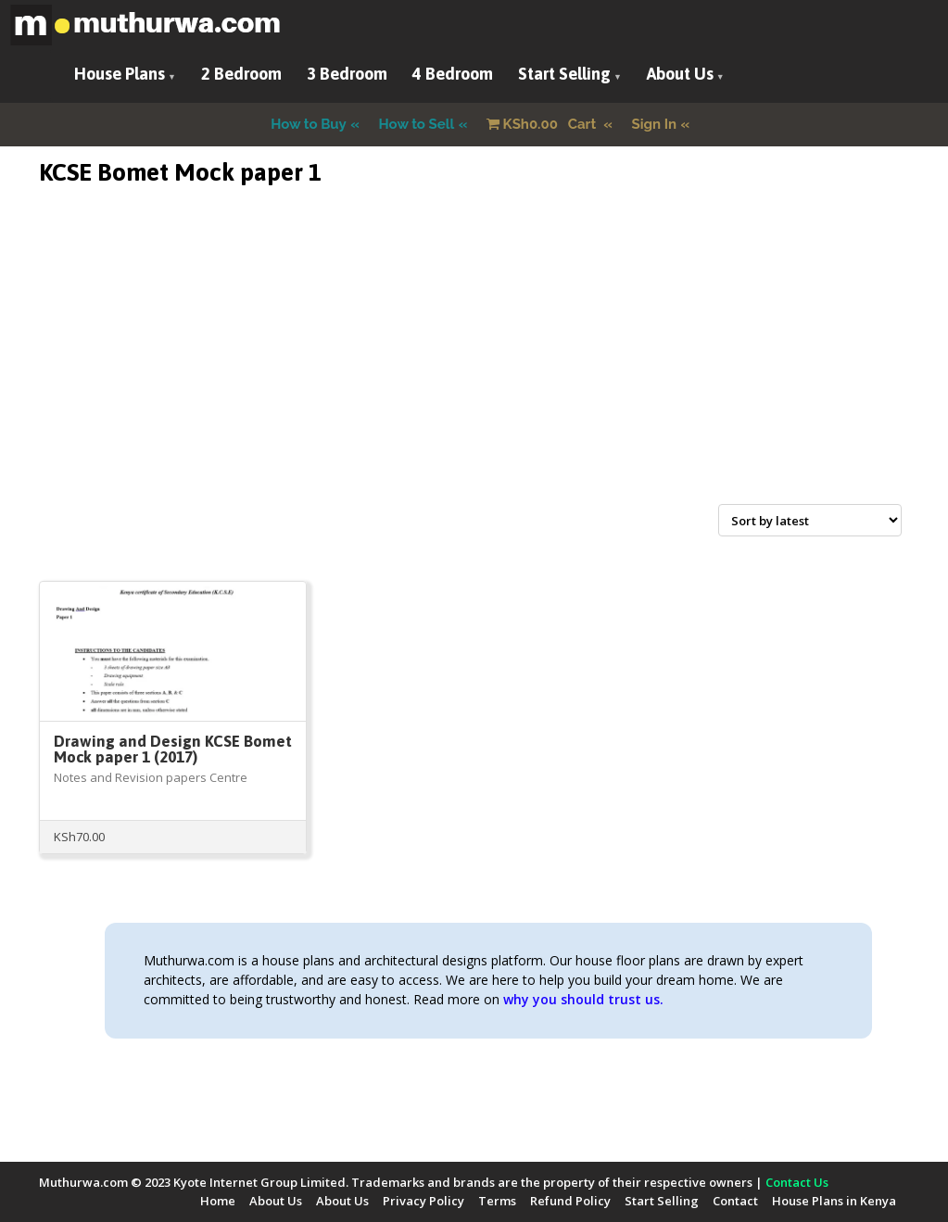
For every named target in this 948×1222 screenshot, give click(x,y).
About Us (680, 73)
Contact (735, 1200)
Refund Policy (570, 1200)
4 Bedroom (452, 73)
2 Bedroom (241, 73)
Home (217, 1200)
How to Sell (417, 124)
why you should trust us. (583, 999)
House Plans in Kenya (834, 1200)
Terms (497, 1200)
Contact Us (796, 1182)
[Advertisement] (474, 367)
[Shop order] (810, 520)
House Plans (119, 73)
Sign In (654, 124)
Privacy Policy (423, 1200)
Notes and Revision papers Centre (150, 777)
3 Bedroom (347, 73)
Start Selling (564, 73)
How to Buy (309, 124)
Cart (543, 124)
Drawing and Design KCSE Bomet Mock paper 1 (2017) (173, 749)
